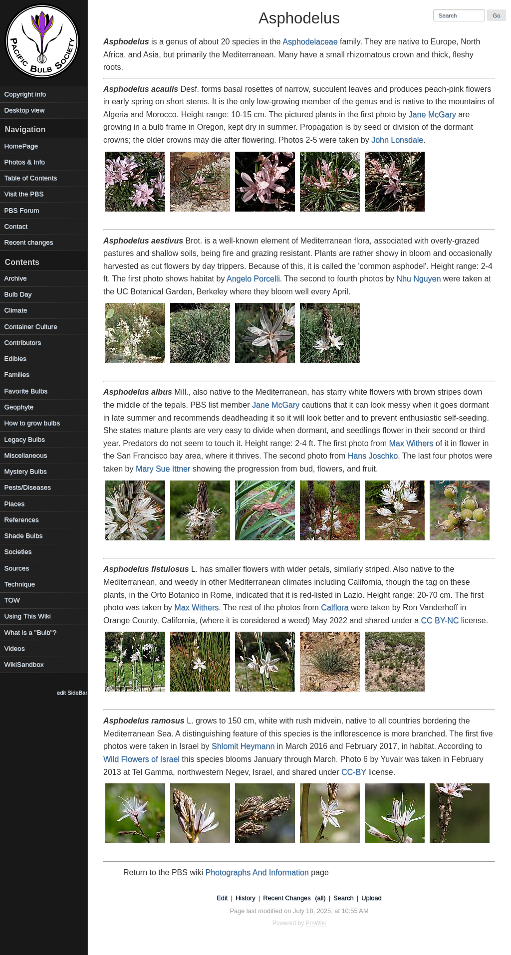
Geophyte (18, 407)
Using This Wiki (27, 616)
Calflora (334, 607)
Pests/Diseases (27, 487)
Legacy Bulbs (24, 439)
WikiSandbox (23, 664)
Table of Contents (30, 178)
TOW (11, 600)
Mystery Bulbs (25, 471)
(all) (320, 898)
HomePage (21, 146)
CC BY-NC (440, 620)
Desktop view (24, 110)
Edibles (15, 358)
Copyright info (25, 94)
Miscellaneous (25, 455)
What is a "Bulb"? (30, 632)
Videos (14, 648)
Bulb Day (17, 294)
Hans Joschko (373, 456)
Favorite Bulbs (25, 391)
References (21, 519)
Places (14, 503)
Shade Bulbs (23, 535)
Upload (371, 898)
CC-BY (353, 772)
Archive (15, 278)
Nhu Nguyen (418, 278)
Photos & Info (24, 162)
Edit (222, 898)
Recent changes (28, 242)
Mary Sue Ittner (163, 469)
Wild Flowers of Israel (141, 759)
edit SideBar (72, 693)
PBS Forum (21, 210)
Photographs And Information (257, 872)
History (246, 898)
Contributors (22, 342)
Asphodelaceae (309, 41)
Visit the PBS (23, 194)
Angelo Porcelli (253, 278)
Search (343, 898)
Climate (15, 310)
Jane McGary (432, 114)
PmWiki (316, 923)
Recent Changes (286, 898)
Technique (19, 584)
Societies (17, 551)
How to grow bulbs (32, 423)
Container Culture (30, 326)
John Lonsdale (397, 140)
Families (16, 374)
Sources (16, 568)
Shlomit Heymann (243, 746)
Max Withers (411, 443)
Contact (15, 226)
